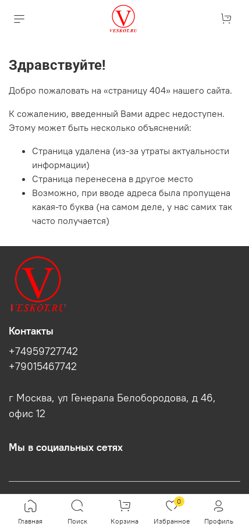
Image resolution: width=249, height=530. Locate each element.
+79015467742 (43, 366)
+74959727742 (43, 351)
